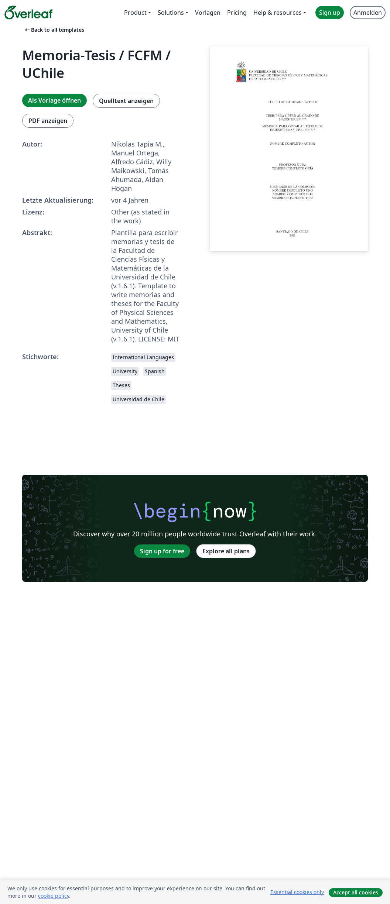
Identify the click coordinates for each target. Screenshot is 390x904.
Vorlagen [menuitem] (207, 12)
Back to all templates (54, 29)
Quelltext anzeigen (126, 101)
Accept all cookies (355, 892)
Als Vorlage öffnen (54, 100)
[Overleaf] (28, 12)
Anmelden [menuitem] (367, 12)
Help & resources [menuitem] (277, 12)
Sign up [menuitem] (329, 12)
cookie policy (53, 895)
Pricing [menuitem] (237, 12)
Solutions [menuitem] (171, 12)
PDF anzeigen (47, 121)
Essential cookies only (297, 892)
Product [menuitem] (135, 12)
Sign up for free (162, 551)
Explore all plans (226, 551)
